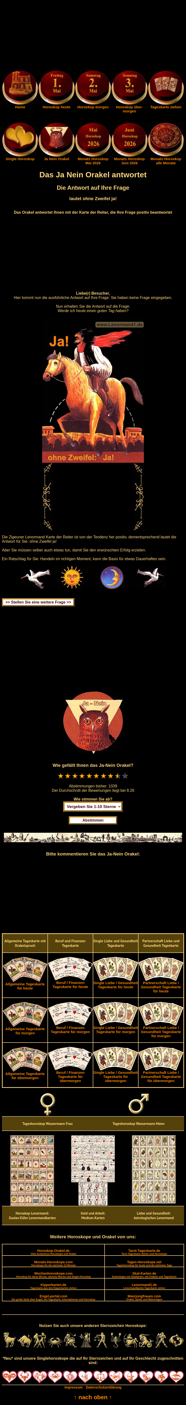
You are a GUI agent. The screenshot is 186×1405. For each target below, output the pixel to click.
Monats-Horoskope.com (53, 1263)
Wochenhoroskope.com (53, 1275)
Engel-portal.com (53, 1297)
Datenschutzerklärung (104, 1387)
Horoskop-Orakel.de (53, 1252)
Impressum (73, 1387)
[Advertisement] (93, 36)
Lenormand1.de (144, 1286)
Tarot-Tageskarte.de (144, 1252)
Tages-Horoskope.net (144, 1263)
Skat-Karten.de (144, 1275)
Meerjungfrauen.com (144, 1297)
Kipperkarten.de (53, 1286)
